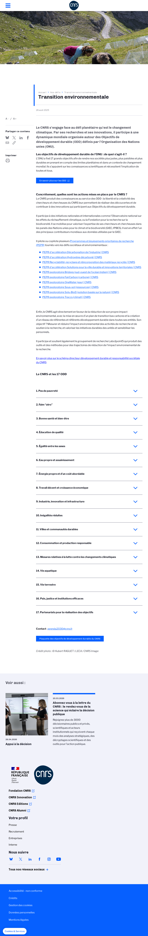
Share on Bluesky (7, 137)
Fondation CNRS (20, 790)
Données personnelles (22, 912)
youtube (58, 859)
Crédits (13, 898)
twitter (20, 859)
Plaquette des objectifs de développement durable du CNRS (69, 638)
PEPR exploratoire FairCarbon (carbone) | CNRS (70, 277)
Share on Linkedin (21, 137)
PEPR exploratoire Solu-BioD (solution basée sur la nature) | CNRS (80, 292)
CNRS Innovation (20, 797)
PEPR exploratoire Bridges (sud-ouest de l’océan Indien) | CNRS (79, 272)
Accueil (42, 92)
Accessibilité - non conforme (25, 890)
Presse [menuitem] (13, 824)
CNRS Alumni (17, 810)
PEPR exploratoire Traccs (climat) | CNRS (66, 297)
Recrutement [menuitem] (16, 831)
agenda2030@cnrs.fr (60, 628)
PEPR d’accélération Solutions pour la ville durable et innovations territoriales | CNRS (91, 267)
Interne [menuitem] (13, 844)
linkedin (30, 859)
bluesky (11, 859)
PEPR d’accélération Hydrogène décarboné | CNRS (72, 257)
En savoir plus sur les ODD (52, 180)
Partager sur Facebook (28, 137)
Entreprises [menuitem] (15, 838)
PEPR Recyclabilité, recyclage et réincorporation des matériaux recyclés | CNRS (88, 262)
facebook (39, 859)
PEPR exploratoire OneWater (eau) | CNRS (66, 282)
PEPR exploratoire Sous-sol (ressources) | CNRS (70, 287)
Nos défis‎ (55, 92)
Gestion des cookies (20, 905)
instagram (49, 859)
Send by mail (7, 142)
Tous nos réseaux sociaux (21, 869)
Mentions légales (19, 919)
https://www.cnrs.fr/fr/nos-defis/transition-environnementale (14, 142)
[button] (15, 931)
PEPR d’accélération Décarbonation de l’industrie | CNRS (75, 252)
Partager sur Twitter (14, 137)
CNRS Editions (18, 804)
